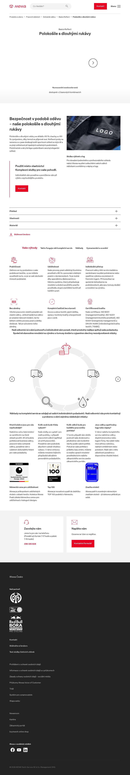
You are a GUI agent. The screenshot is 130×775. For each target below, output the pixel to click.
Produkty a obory (16, 17)
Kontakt (100, 6)
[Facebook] (13, 750)
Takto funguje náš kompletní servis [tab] (56, 248)
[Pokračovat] (93, 63)
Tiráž (12, 688)
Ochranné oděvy (49, 17)
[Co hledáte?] (50, 6)
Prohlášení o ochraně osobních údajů (25, 664)
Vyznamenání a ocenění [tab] (97, 248)
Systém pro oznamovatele (21, 695)
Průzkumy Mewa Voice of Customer (25, 682)
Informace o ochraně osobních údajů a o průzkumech (32, 670)
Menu (115, 6)
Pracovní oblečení (33, 17)
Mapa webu (15, 701)
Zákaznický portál (17, 725)
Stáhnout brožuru (19, 234)
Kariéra (13, 719)
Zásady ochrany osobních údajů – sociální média (30, 676)
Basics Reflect (64, 17)
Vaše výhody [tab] (29, 247)
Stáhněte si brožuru (19, 646)
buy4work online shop (19, 731)
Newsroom (14, 713)
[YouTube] (19, 750)
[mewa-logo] (18, 6)
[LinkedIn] (25, 750)
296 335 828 (30, 544)
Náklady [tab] (79, 248)
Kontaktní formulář (83, 543)
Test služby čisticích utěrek (22, 652)
